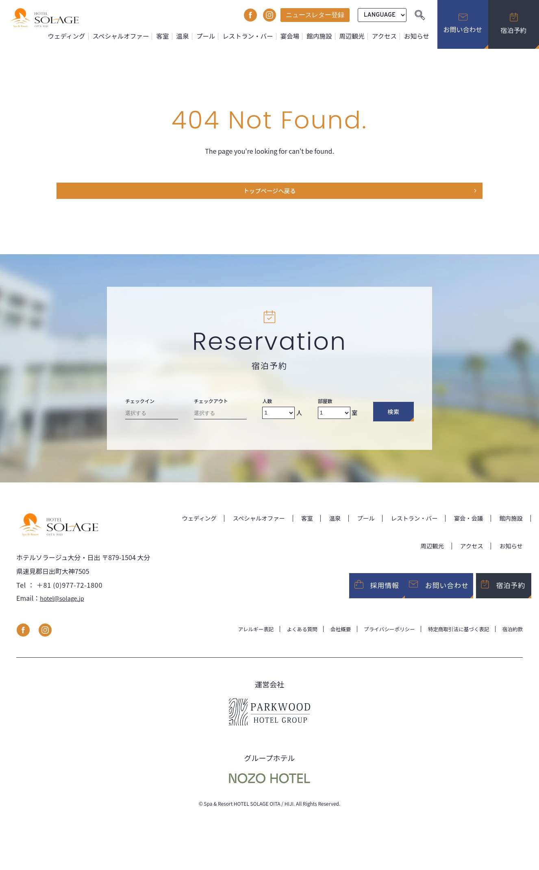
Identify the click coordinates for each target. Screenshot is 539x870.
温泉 (192, 36)
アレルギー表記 (233, 638)
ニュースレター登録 (315, 14)
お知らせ (417, 36)
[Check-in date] (151, 418)
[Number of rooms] (334, 416)
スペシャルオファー (132, 36)
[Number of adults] (278, 416)
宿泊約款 (511, 638)
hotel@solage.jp (64, 607)
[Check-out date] (220, 418)
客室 (173, 36)
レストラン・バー (254, 36)
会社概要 (324, 638)
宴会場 (295, 36)
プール (214, 36)
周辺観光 (355, 36)
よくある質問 (283, 638)
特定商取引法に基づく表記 (453, 638)
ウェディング (80, 36)
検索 (393, 415)
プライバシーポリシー (377, 638)
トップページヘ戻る (269, 193)
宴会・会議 (506, 521)
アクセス (386, 36)
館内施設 (323, 36)
